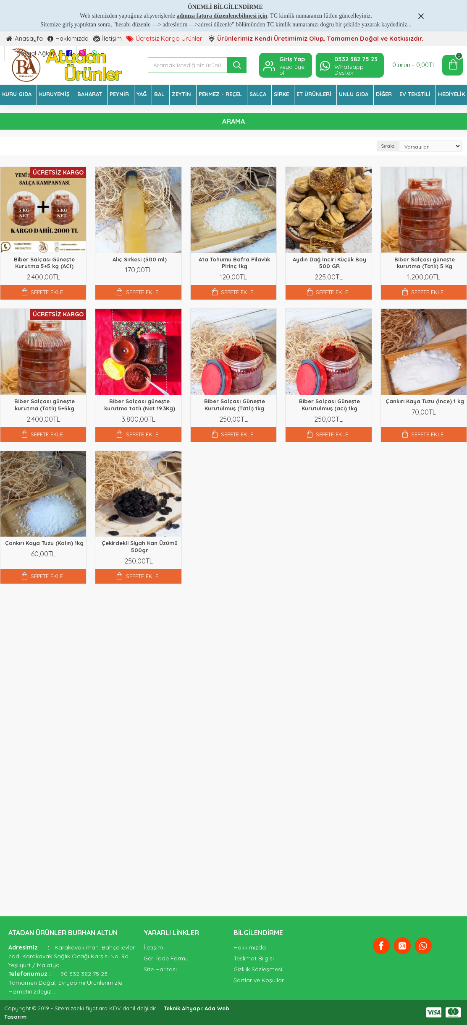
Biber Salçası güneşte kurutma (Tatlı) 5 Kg (424, 263)
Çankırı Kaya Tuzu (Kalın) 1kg (44, 543)
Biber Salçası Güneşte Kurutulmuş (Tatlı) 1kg (234, 405)
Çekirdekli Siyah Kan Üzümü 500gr (140, 546)
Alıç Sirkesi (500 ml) (140, 259)
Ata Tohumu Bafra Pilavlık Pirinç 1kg (234, 263)
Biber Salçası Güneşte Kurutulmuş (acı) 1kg (329, 405)
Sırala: (388, 146)
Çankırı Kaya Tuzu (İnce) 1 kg (425, 401)
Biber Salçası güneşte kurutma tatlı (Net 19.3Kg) (139, 405)
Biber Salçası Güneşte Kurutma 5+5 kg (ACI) (44, 263)
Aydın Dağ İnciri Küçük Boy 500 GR (329, 263)
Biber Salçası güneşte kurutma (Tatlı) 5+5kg (44, 405)
